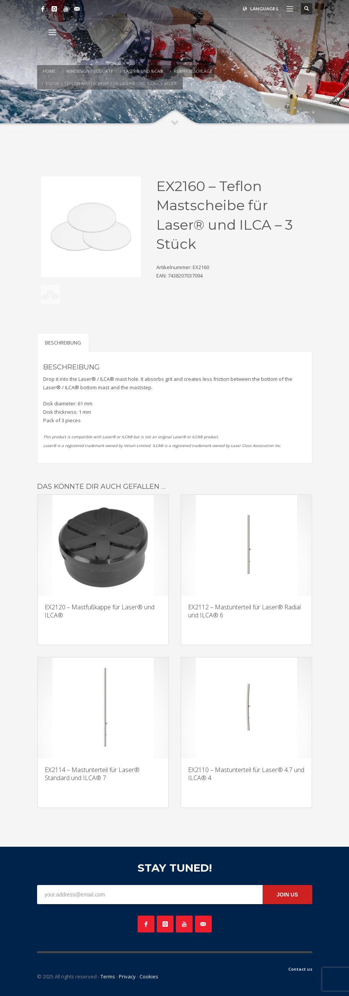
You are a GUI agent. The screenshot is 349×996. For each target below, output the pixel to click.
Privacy (127, 976)
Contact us (300, 969)
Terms (108, 976)
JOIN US (287, 895)
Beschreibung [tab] (63, 342)
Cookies (149, 976)
